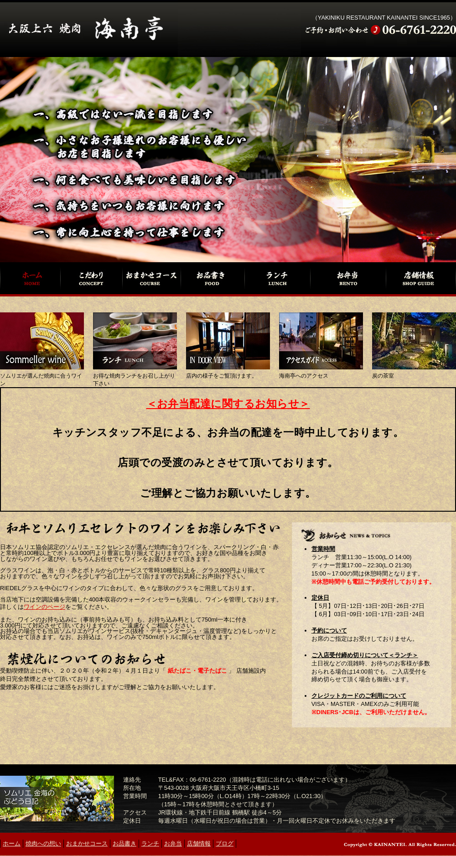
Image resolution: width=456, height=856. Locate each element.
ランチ (277, 278)
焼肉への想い (91, 278)
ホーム (30, 278)
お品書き (212, 278)
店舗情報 (421, 278)
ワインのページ (44, 606)
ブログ (224, 843)
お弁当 (348, 278)
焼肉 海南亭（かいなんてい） (89, 28)
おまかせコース (151, 278)
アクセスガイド (321, 340)
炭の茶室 (414, 340)
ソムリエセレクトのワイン (42, 340)
